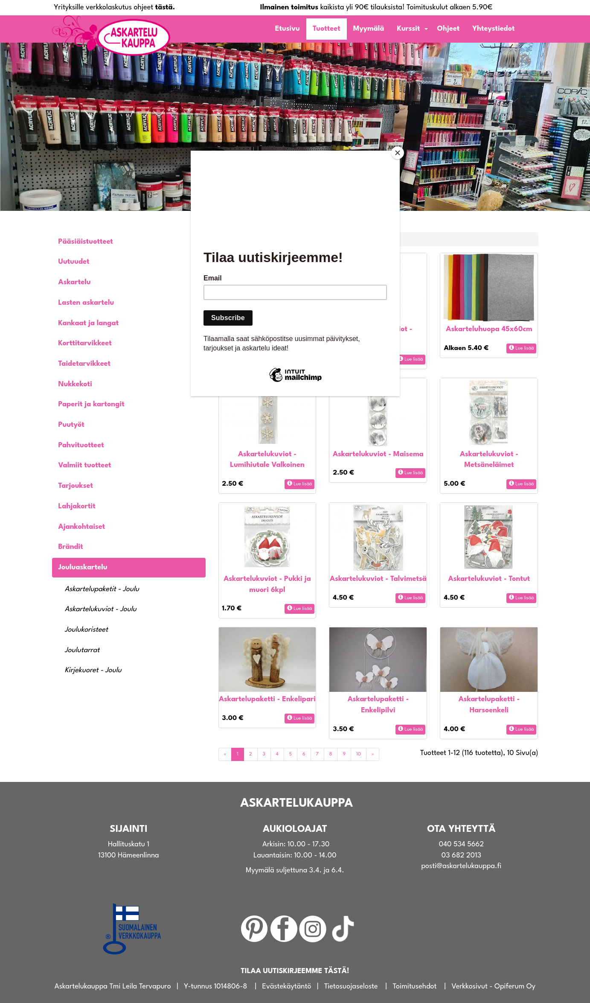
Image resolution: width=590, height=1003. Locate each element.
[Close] (397, 152)
